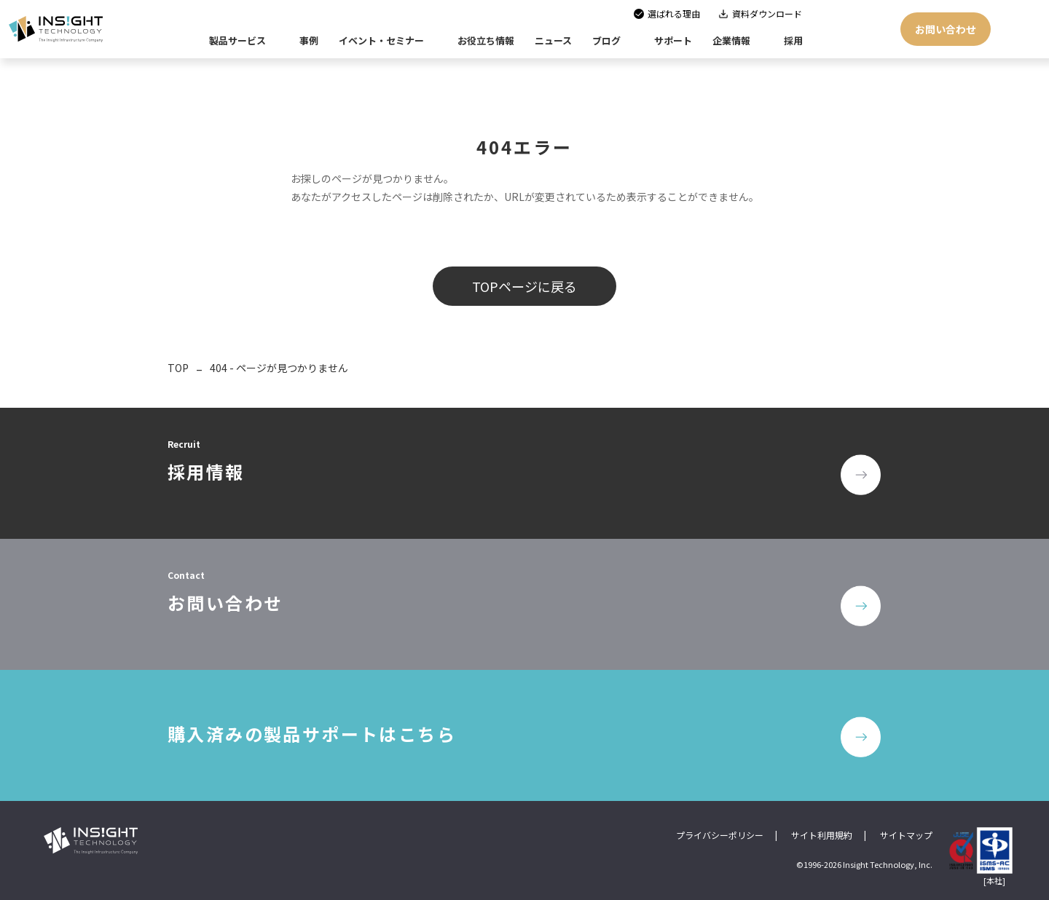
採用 (793, 40)
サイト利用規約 (821, 835)
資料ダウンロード (767, 13)
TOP (178, 367)
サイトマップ (906, 835)
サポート (673, 40)
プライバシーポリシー (719, 835)
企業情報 (731, 40)
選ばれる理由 (674, 13)
